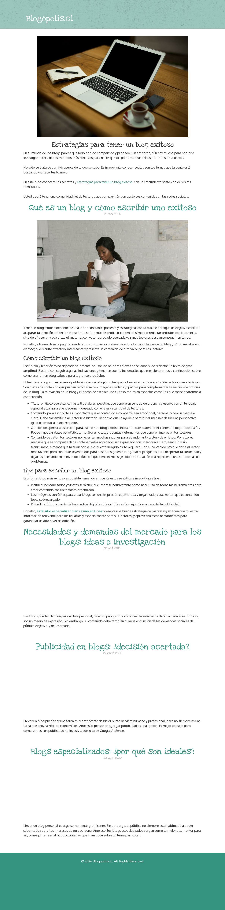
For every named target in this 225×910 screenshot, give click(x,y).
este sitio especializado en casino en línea (69, 511)
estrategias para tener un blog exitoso (104, 182)
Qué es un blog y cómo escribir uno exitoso (112, 207)
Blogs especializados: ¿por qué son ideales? (112, 751)
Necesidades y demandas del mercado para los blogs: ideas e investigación (112, 537)
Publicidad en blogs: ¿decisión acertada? (112, 647)
